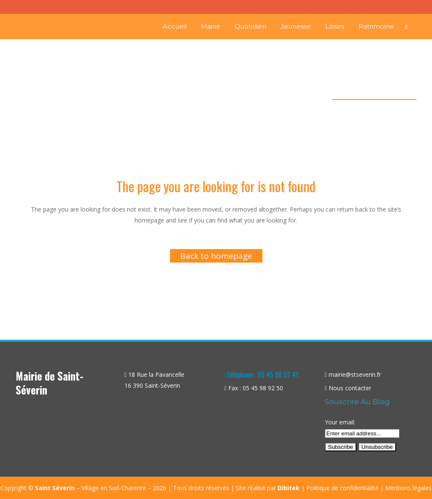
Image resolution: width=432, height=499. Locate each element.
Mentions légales (408, 488)
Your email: (340, 422)
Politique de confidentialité (342, 488)
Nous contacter (350, 388)
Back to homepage (216, 255)
